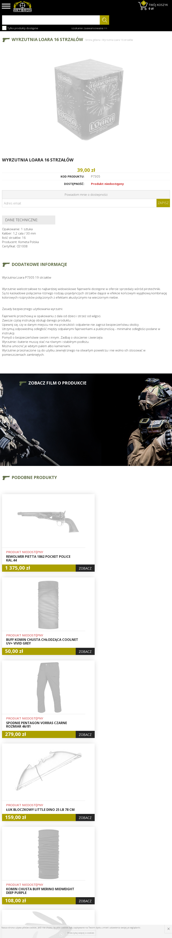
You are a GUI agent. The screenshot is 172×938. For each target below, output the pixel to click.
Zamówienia (82, 882)
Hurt (77, 868)
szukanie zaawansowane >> (89, 28)
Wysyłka (50, 877)
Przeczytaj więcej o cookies (80, 932)
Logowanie (81, 872)
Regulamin (52, 882)
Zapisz (163, 203)
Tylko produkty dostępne (20, 28)
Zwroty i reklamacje (52, 888)
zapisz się (156, 878)
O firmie (50, 863)
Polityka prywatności (82, 888)
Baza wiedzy (53, 868)
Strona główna (92, 40)
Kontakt (50, 895)
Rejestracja (81, 877)
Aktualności (53, 872)
